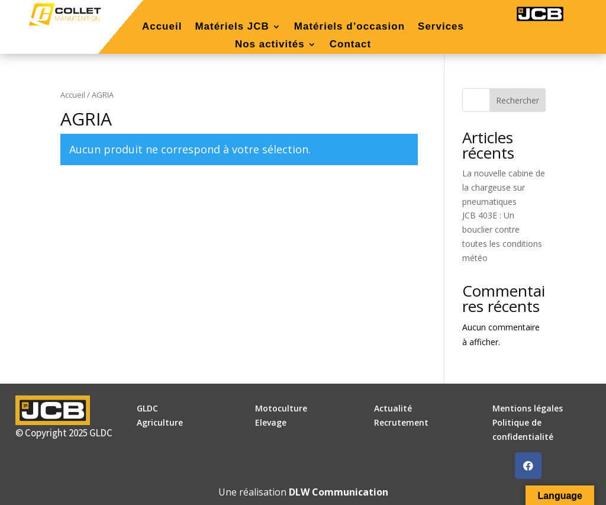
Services (441, 27)
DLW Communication (338, 491)
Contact (350, 45)
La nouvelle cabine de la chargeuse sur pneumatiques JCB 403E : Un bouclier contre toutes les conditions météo (503, 215)
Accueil (162, 27)
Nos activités (270, 45)
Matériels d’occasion (349, 27)
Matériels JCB (232, 27)
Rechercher (517, 100)
